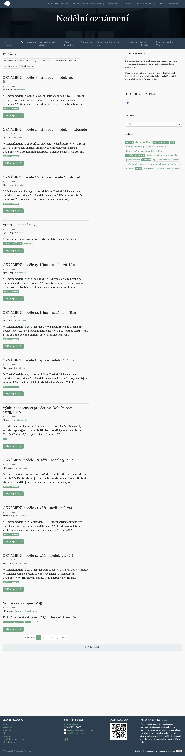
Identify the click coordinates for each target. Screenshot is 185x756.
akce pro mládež (143, 142)
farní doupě (140, 147)
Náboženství (21, 420)
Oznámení (21, 90)
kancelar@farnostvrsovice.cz (79, 730)
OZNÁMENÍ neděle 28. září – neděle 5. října (38, 460)
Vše (21, 42)
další (64, 637)
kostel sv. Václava (135, 151)
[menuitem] (53, 3)
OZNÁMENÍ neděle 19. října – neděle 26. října (40, 265)
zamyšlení (28, 244)
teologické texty (171, 164)
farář (150, 147)
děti (5, 439)
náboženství (13, 439)
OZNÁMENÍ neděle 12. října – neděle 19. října (39, 313)
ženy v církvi (173, 168)
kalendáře (160, 147)
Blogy (5, 733)
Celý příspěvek (13, 115)
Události (7, 730)
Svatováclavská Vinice (27, 233)
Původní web (9, 742)
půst (128, 160)
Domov (6, 724)
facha (129, 147)
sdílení (136, 160)
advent (129, 142)
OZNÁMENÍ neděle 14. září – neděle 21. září (38, 556)
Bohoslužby (8, 727)
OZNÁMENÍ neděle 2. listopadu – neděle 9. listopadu (45, 129)
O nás (164, 720)
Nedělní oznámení (10, 108)
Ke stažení (7, 736)
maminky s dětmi (154, 151)
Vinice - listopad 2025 (20, 225)
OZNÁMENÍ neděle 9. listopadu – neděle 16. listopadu (38, 80)
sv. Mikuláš (131, 164)
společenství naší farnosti (166, 160)
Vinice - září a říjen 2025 (22, 603)
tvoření (129, 168)
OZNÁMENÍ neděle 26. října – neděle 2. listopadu (42, 177)
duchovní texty (9, 244)
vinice (19, 244)
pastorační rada (169, 155)
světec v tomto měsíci (150, 164)
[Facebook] (128, 103)
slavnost (20, 622)
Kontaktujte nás (71, 724)
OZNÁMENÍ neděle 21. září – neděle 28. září (38, 508)
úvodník (160, 168)
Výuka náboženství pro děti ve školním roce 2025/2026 (38, 410)
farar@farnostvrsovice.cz (77, 733)
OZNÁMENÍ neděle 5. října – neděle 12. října (39, 360)
